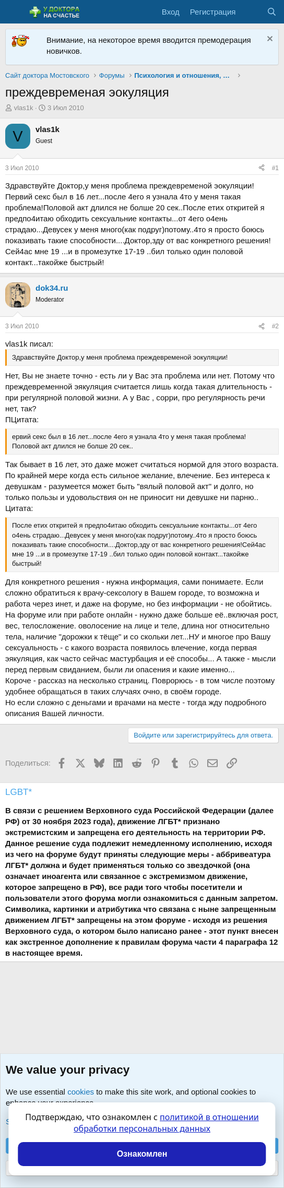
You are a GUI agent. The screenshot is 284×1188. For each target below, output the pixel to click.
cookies (80, 1091)
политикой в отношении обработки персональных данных (166, 1122)
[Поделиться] (261, 168)
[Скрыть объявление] (268, 39)
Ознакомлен (142, 1153)
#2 (275, 326)
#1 (275, 168)
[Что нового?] (251, 11)
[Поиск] (272, 11)
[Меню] (14, 12)
